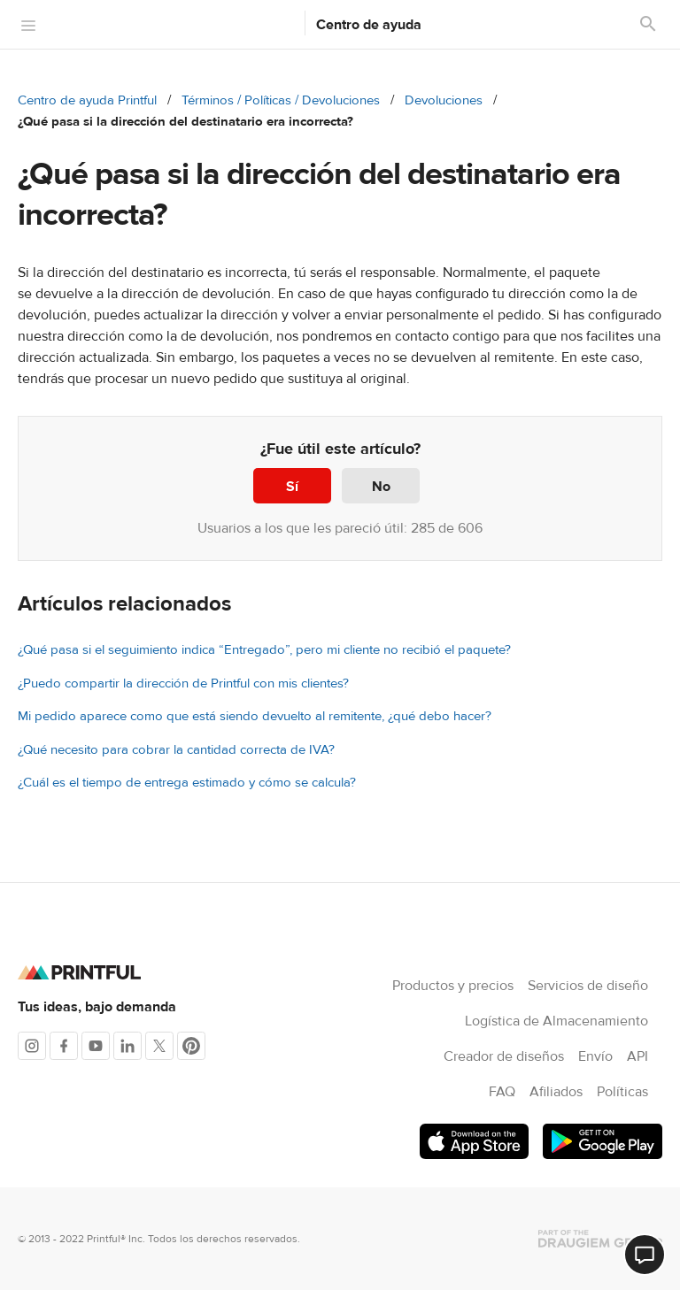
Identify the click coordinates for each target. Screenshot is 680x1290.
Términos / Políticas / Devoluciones (281, 100)
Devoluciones (444, 100)
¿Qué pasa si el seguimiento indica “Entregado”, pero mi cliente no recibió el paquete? (264, 649)
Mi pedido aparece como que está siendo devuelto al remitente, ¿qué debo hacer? (254, 716)
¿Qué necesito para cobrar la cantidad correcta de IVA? (176, 749)
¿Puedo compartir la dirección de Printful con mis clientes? (183, 683)
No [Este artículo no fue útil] (381, 486)
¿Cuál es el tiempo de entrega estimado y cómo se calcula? (187, 782)
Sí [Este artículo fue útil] (292, 486)
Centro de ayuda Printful (87, 100)
